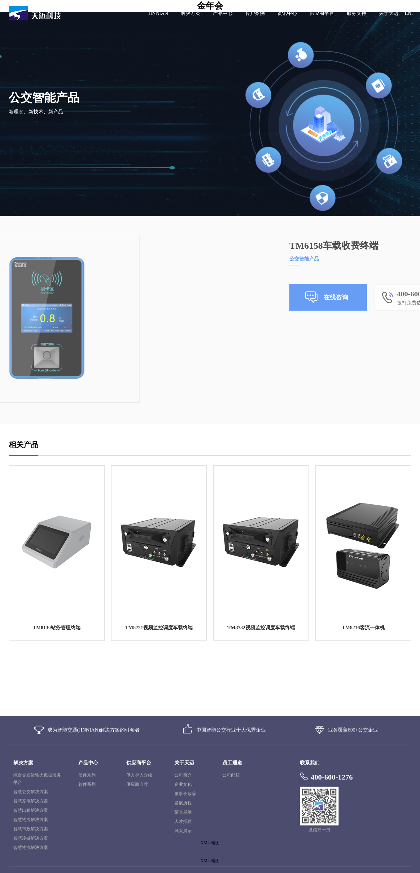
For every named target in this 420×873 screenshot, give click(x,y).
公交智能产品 (361, 258)
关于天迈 (389, 13)
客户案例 (255, 13)
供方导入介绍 (139, 819)
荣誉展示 (183, 856)
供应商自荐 (137, 828)
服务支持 (356, 13)
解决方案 (190, 13)
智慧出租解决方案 (30, 854)
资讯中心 (287, 13)
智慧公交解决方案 (30, 836)
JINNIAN (158, 13)
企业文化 (183, 828)
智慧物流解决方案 (30, 864)
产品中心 (223, 13)
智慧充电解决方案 (30, 845)
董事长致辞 (185, 838)
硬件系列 (87, 819)
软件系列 (87, 828)
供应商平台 (321, 13)
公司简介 (183, 819)
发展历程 (183, 847)
